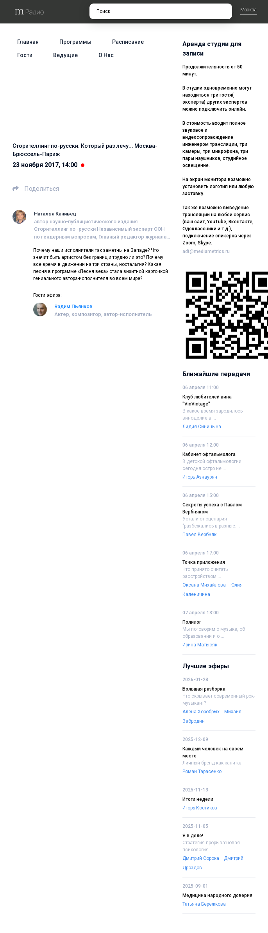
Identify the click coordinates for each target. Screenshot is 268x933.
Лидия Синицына (201, 426)
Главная (28, 42)
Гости (24, 55)
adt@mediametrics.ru (206, 251)
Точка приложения (203, 562)
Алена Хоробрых (201, 711)
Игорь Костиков (199, 808)
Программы (75, 42)
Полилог (191, 622)
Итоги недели (197, 799)
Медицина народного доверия (217, 895)
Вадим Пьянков (73, 306)
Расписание (128, 42)
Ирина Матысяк (199, 645)
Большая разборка (203, 689)
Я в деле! (192, 835)
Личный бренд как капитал (212, 763)
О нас (106, 55)
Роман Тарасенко (202, 771)
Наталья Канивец (55, 214)
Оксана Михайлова (204, 585)
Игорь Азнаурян (199, 477)
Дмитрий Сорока (200, 858)
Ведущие (65, 55)
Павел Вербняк (199, 534)
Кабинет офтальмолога (209, 454)
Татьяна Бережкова (204, 904)
